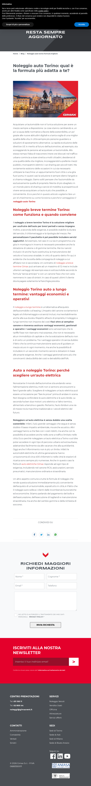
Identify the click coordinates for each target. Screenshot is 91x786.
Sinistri (13, 743)
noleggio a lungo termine (28, 307)
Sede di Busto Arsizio (59, 743)
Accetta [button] (81, 24)
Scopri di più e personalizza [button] (18, 24)
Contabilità (15, 735)
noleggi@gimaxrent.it (21, 709)
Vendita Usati (55, 705)
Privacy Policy (36, 617)
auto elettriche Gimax (32, 464)
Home (15, 54)
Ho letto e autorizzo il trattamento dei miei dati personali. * (41, 616)
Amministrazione (18, 730)
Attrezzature (55, 713)
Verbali (13, 739)
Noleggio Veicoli (56, 701)
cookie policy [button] (43, 11)
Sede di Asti (54, 735)
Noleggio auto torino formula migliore (42, 54)
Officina (53, 709)
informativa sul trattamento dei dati (51, 670)
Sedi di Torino (55, 730)
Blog (22, 54)
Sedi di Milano (56, 739)
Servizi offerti (55, 717)
